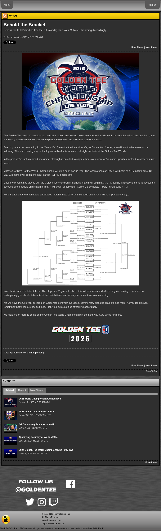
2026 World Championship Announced (40, 398)
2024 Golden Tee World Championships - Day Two (46, 450)
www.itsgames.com (51, 520)
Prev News (137, 47)
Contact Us (59, 523)
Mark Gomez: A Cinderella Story (36, 411)
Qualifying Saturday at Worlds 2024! (38, 437)
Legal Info (47, 523)
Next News (151, 47)
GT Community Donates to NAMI (36, 424)
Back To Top (152, 371)
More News (151, 462)
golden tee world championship (27, 352)
